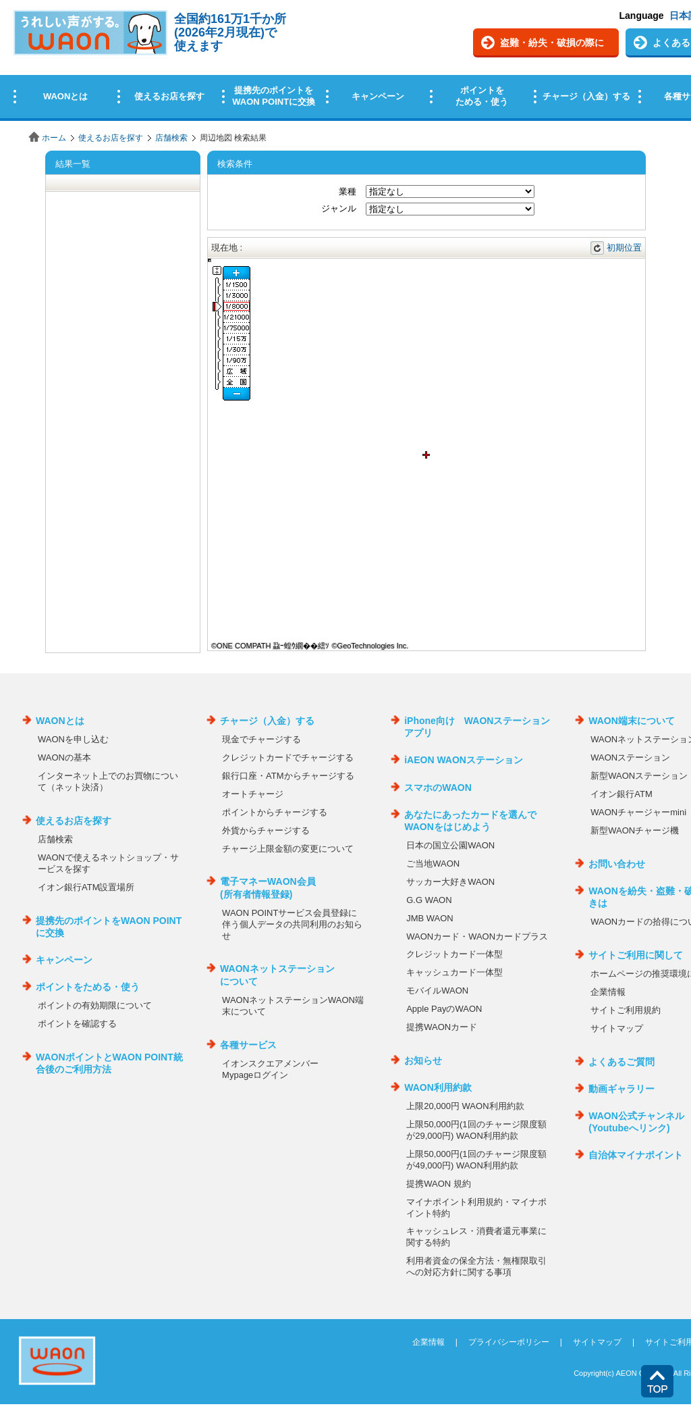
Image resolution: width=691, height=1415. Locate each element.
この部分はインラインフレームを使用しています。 (345, 62)
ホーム (54, 138)
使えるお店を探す (110, 138)
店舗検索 (171, 138)
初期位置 (624, 247)
